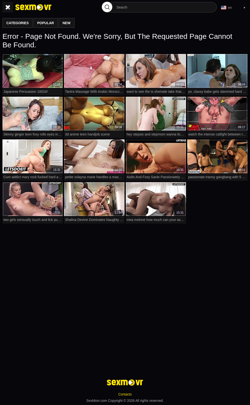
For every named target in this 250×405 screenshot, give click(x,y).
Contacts (125, 394)
